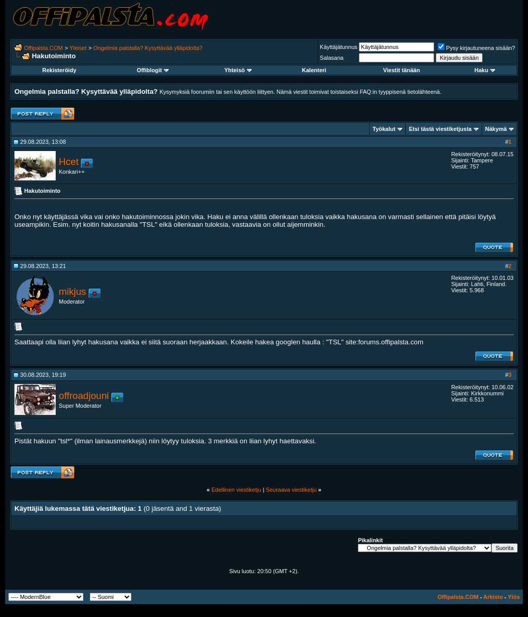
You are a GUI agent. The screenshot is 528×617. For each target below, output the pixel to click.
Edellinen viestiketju (236, 490)
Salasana (331, 58)
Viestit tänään (401, 70)
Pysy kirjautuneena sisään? (476, 48)
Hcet (68, 161)
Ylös (514, 597)
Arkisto (493, 597)
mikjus (72, 291)
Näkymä (496, 129)
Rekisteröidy (59, 70)
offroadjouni (84, 395)
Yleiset (78, 48)
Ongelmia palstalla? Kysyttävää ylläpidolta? (148, 48)
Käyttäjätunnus (338, 47)
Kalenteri (314, 70)
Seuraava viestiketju (291, 490)
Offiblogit (153, 70)
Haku (484, 70)
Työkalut (384, 129)
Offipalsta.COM (43, 48)
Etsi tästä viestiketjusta (440, 129)
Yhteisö (238, 70)
